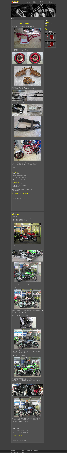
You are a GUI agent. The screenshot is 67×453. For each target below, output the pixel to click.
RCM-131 (47, 22)
